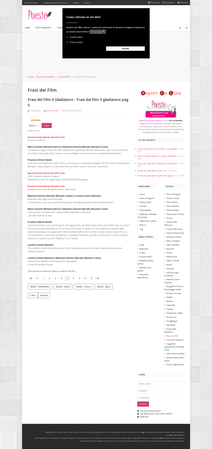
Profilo (142, 252)
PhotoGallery (145, 210)
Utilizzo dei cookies (148, 221)
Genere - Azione (63, 286)
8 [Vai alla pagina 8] (85, 278)
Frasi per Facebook (175, 340)
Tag (141, 229)
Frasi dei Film (52, 110)
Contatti (143, 206)
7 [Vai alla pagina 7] (79, 278)
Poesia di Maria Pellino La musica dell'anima (157, 156)
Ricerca (142, 225)
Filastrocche (171, 256)
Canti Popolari (172, 244)
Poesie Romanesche (175, 233)
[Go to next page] (91, 278)
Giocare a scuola (173, 293)
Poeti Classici (172, 202)
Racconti (170, 248)
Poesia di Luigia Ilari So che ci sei (152, 170)
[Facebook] (153, 2)
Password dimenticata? (149, 411)
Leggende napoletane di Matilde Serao (174, 347)
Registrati (143, 248)
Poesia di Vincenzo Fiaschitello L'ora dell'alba (157, 149)
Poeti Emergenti (146, 198)
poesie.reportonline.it (176, 435)
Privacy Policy (145, 202)
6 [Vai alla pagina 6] (73, 278)
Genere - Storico (83, 286)
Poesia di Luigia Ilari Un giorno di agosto (155, 175)
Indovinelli (170, 325)
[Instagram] (168, 2)
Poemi (169, 252)
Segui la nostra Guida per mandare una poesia (161, 123)
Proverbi (170, 268)
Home (142, 194)
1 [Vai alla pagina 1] (43, 278)
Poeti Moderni (172, 206)
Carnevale (170, 305)
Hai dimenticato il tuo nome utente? (155, 413)
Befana (169, 301)
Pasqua (169, 309)
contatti (175, 132)
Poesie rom (171, 317)
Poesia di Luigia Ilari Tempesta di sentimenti (157, 163)
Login (141, 244)
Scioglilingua (171, 321)
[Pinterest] (183, 2)
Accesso (143, 404)
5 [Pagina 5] (67, 278)
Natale (169, 297)
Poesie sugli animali (175, 364)
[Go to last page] (98, 278)
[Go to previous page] (37, 278)
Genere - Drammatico (39, 286)
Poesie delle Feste (174, 229)
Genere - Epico (103, 286)
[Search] (179, 27)
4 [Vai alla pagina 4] (61, 278)
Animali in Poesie (173, 237)
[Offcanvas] (186, 27)
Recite (169, 264)
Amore (169, 218)
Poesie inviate (145, 256)
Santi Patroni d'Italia (175, 353)
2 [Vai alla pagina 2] (49, 278)
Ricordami (144, 397)
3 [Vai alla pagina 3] (55, 278)
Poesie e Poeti (172, 198)
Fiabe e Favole (172, 260)
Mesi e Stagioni (173, 241)
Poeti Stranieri (172, 210)
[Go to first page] (31, 278)
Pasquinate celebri (174, 313)
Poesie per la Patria (175, 214)
